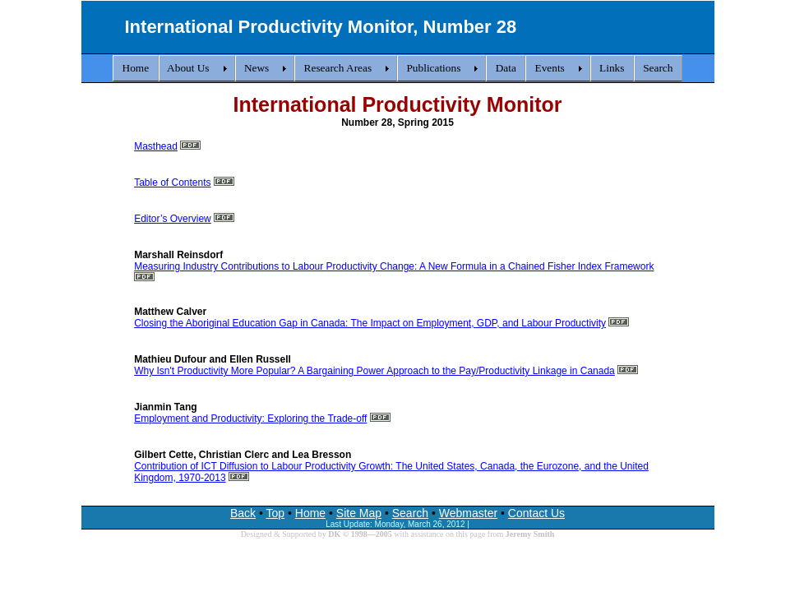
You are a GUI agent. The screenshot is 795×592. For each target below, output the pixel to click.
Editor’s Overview (172, 218)
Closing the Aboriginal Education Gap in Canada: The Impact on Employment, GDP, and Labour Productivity (370, 323)
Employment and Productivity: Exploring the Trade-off (250, 418)
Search (410, 513)
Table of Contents (172, 182)
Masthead (156, 146)
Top (275, 513)
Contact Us (536, 513)
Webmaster (468, 513)
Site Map (358, 513)
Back (243, 513)
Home (310, 513)
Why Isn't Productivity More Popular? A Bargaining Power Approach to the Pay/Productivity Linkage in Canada (374, 371)
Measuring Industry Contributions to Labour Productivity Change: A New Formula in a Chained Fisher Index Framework (394, 266)
